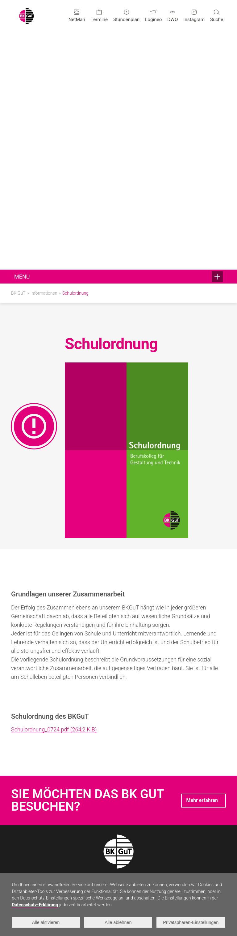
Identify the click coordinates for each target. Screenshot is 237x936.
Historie (91, 835)
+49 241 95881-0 (47, 695)
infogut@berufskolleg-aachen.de (64, 714)
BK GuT (18, 55)
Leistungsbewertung (175, 810)
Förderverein (96, 810)
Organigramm (168, 785)
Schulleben (96, 768)
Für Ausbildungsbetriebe (179, 818)
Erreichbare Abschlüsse (35, 793)
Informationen (44, 55)
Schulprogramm (171, 793)
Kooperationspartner (104, 818)
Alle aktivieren (46, 922)
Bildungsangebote (32, 768)
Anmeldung (166, 776)
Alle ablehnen (118, 922)
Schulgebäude (97, 827)
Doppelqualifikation (31, 801)
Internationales (98, 801)
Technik (19, 785)
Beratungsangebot (102, 785)
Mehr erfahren (202, 563)
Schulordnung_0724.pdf (54, 492)
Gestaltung (22, 776)
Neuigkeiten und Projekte (109, 776)
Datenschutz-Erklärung (35, 905)
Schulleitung (24, 859)
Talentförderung (99, 793)
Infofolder (164, 827)
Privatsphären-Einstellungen (191, 922)
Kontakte (21, 851)
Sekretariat (22, 868)
